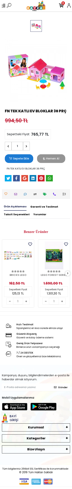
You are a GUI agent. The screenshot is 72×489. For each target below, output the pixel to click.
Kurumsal (36, 427)
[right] (68, 273)
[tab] (15, 207)
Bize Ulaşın (36, 449)
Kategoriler (36, 438)
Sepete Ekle (19, 159)
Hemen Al (51, 158)
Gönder (61, 387)
